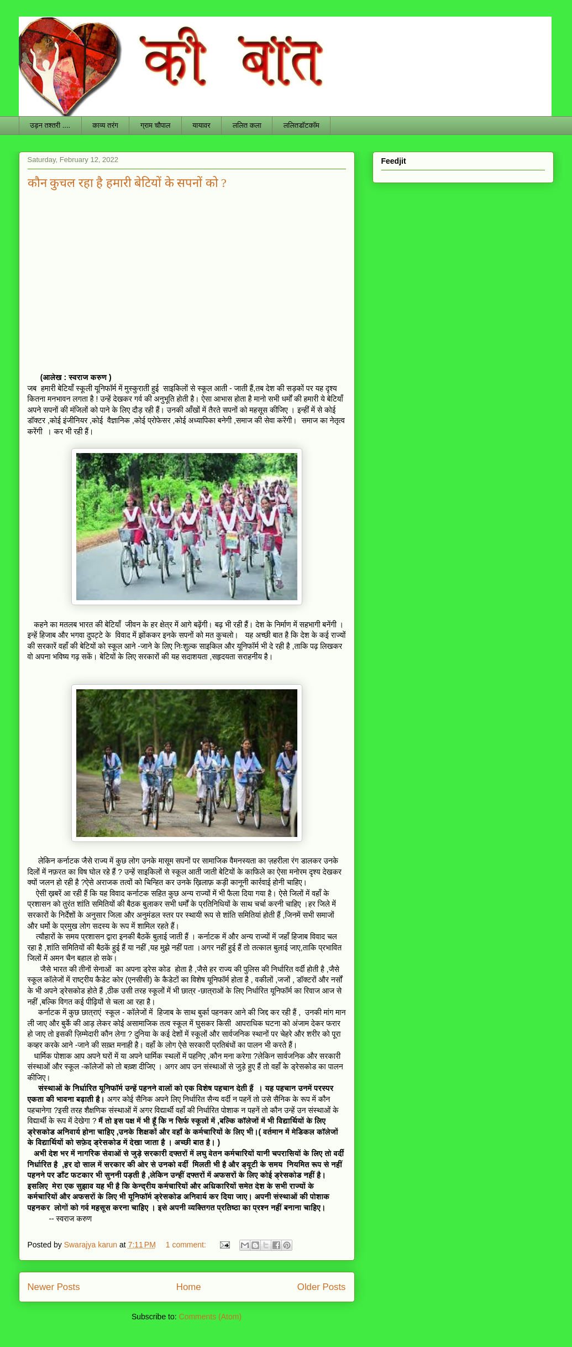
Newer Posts (54, 1287)
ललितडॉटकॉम (301, 125)
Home (188, 1287)
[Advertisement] (187, 275)
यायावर (201, 125)
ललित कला (247, 125)
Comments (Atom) (210, 1316)
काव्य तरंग (105, 125)
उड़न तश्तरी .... (50, 125)
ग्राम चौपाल (155, 125)
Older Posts (321, 1287)
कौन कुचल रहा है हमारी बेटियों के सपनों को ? (127, 183)
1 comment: (187, 1244)
